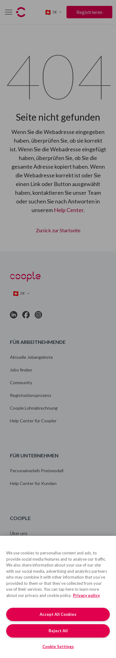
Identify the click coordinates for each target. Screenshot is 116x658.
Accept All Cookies (58, 614)
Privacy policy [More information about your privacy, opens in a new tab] (86, 595)
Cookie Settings (58, 646)
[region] (58, 597)
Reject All (58, 630)
